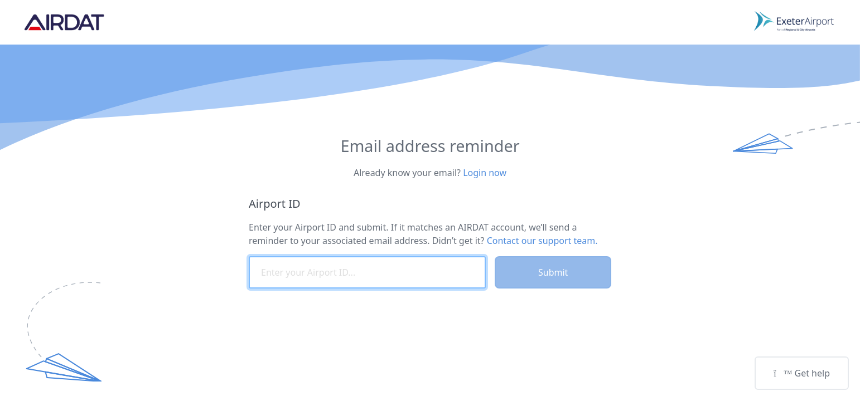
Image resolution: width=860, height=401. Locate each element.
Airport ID (275, 203)
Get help (802, 373)
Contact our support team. (542, 240)
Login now (484, 173)
